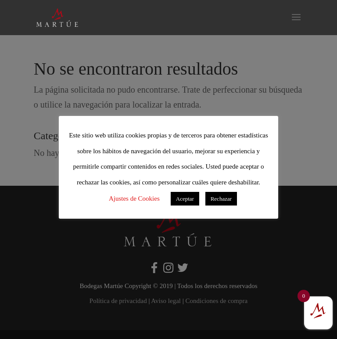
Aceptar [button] (185, 198)
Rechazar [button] (221, 198)
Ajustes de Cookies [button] (134, 198)
